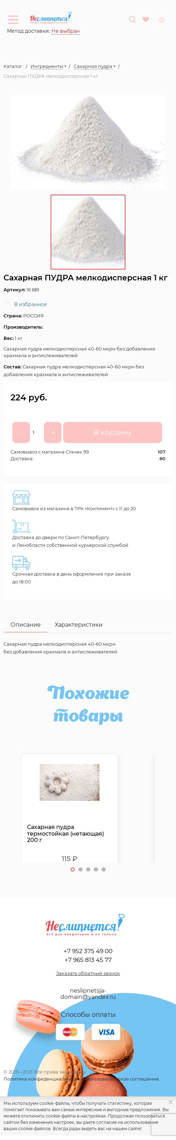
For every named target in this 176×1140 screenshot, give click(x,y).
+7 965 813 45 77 (88, 959)
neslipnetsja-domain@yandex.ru (88, 994)
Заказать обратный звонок (88, 973)
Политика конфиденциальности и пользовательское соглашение (81, 1079)
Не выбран (65, 31)
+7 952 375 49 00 (88, 951)
